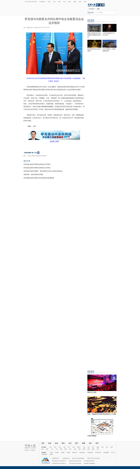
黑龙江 (78, 447)
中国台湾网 (98, 452)
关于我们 (26, 450)
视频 (75, 1)
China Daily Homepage (30, 1)
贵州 (79, 449)
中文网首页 (42, 1)
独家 (98, 9)
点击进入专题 (54, 141)
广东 (52, 449)
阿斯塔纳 (38, 155)
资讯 (54, 1)
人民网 (51, 452)
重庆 (65, 449)
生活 (64, 1)
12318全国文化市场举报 (75, 463)
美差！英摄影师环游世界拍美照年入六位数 (101, 414)
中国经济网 (90, 452)
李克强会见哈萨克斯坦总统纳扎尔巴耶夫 (37, 164)
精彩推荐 (90, 371)
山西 (64, 447)
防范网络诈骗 (65, 458)
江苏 (88, 447)
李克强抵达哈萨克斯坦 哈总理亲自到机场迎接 (38, 178)
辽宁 (69, 447)
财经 (59, 1)
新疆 (93, 449)
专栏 (80, 1)
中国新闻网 (44, 454)
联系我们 (33, 450)
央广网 (113, 452)
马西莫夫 (33, 155)
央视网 (68, 452)
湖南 (47, 449)
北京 (50, 447)
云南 (75, 449)
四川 (70, 449)
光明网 (51, 454)
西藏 (84, 449)
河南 (111, 447)
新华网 (57, 452)
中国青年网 (82, 452)
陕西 (88, 449)
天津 (55, 447)
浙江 (93, 447)
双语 (85, 1)
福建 (98, 447)
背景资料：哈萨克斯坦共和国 (33, 174)
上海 (84, 447)
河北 (60, 447)
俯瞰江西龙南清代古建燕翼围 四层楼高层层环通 (94, 35)
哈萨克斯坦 (43, 155)
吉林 (73, 447)
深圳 (98, 449)
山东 (107, 447)
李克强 (29, 155)
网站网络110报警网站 (89, 463)
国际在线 (74, 452)
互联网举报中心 (56, 458)
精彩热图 (90, 20)
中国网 (62, 452)
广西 (56, 449)
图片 (70, 1)
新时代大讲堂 (91, 392)
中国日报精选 (91, 436)
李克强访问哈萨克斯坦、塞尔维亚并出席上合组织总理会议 (43, 171)
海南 (61, 449)
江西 (102, 447)
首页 (42, 443)
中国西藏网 (106, 452)
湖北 (42, 449)
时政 (49, 1)
